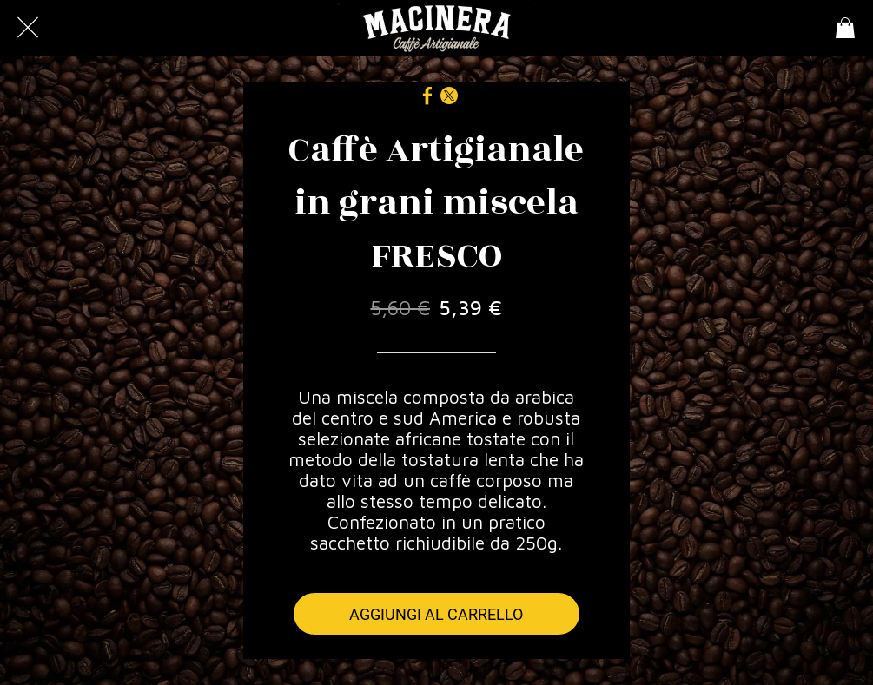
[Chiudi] (27, 27)
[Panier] (845, 28)
